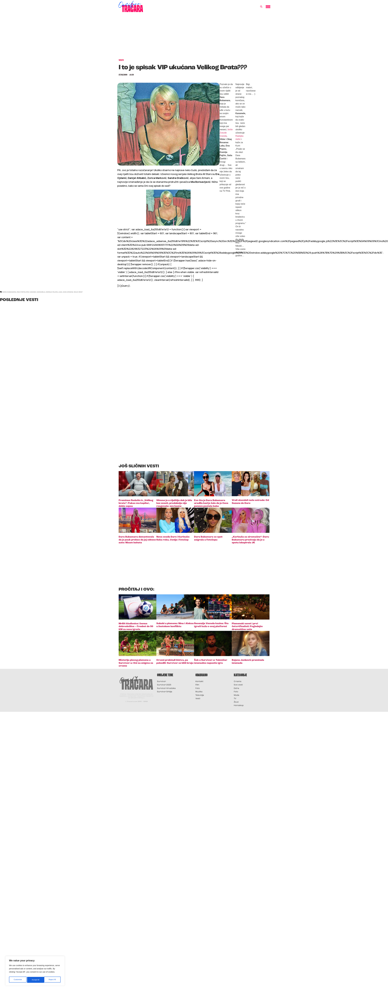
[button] (261, 7)
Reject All (35, 980)
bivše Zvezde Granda (226, 132)
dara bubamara (9, 292)
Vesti (197, 699)
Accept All (53, 980)
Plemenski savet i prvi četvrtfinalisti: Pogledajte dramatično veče (247, 626)
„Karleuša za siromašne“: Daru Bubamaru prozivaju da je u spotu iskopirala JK (250, 540)
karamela (41, 292)
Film (197, 685)
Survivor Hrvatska (166, 688)
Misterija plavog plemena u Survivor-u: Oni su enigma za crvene (136, 663)
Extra (236, 688)
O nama (237, 682)
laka (60, 292)
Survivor (161, 682)
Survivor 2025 (164, 685)
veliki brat (78, 292)
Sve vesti (238, 685)
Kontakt (199, 682)
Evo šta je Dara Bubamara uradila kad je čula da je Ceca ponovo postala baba (211, 503)
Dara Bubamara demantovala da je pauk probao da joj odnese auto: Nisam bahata (137, 540)
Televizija (199, 695)
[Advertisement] (194, 37)
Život (236, 702)
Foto (197, 688)
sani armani (68, 292)
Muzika (198, 692)
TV (235, 699)
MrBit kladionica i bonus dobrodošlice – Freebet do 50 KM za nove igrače (136, 626)
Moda (236, 695)
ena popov (21, 292)
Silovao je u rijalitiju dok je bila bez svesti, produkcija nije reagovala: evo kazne (174, 503)
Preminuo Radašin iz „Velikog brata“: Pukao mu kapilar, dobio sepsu (136, 503)
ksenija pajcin (52, 292)
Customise (17, 980)
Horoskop (239, 706)
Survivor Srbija (164, 692)
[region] (35, 971)
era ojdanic (31, 292)
